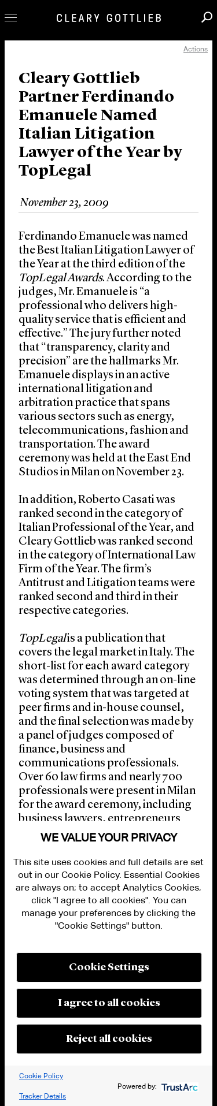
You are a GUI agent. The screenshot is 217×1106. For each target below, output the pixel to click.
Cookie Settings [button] (109, 967)
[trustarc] (178, 1086)
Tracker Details (42, 1096)
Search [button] (206, 17)
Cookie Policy (41, 1075)
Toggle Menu (11, 17)
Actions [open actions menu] (195, 48)
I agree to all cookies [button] (109, 1003)
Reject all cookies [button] (109, 1039)
